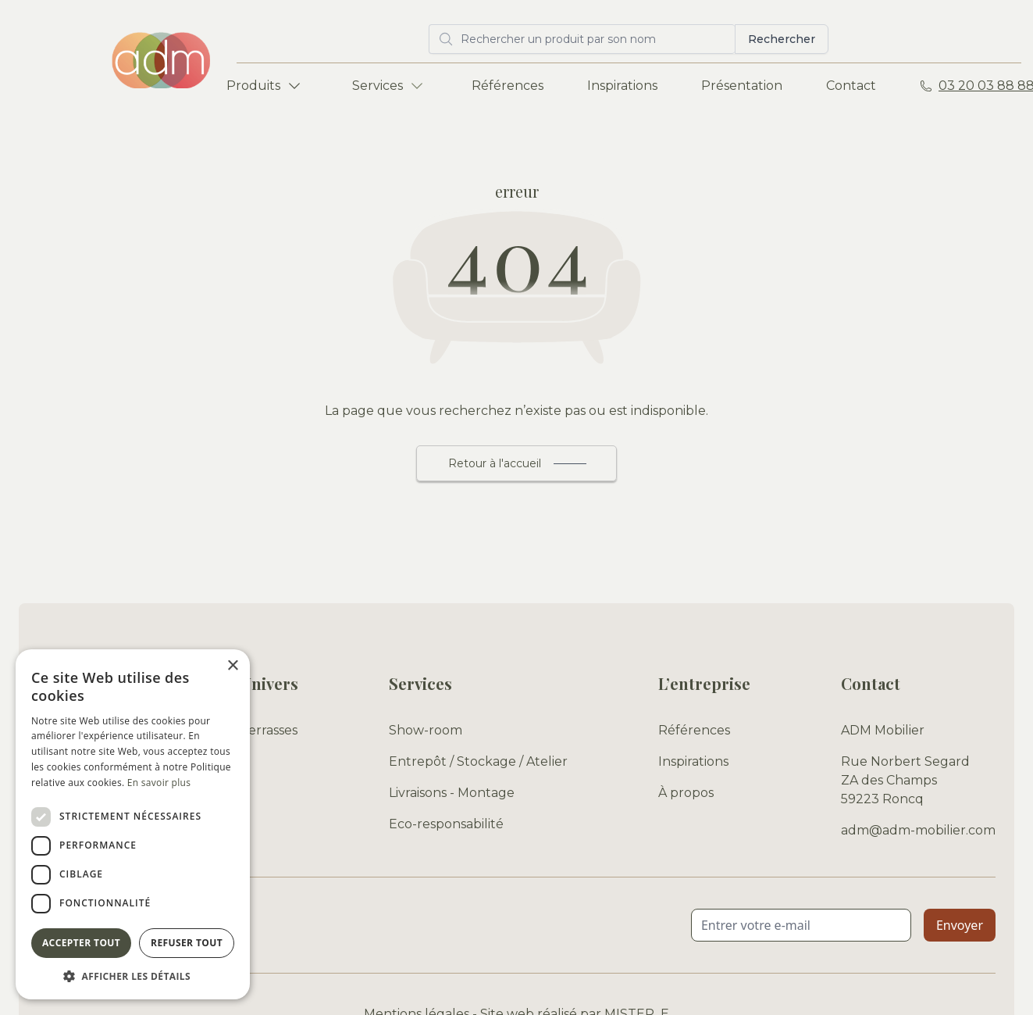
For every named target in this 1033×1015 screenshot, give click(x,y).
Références (507, 85)
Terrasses (268, 730)
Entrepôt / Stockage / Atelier (478, 761)
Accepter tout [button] (81, 942)
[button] (132, 976)
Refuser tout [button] (187, 942)
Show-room (425, 730)
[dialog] (133, 824)
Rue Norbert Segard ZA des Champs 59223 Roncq (905, 780)
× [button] (232, 666)
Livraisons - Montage (452, 792)
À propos (686, 792)
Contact (851, 85)
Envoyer (959, 925)
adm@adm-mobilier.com (918, 830)
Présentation (741, 85)
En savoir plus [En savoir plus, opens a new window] (159, 782)
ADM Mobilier (882, 730)
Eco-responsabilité (446, 824)
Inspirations (622, 85)
